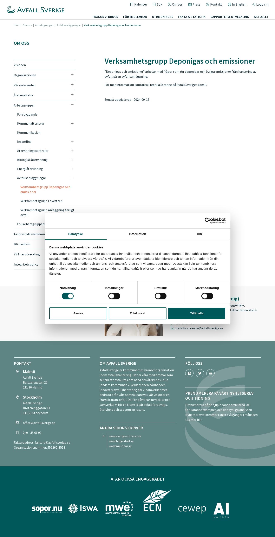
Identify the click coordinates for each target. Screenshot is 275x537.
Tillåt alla (196, 313)
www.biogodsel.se (121, 441)
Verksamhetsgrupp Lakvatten (41, 201)
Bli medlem (22, 244)
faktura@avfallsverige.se (52, 442)
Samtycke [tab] (75, 234)
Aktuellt (261, 17)
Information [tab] (137, 234)
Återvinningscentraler (32, 151)
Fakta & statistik (191, 17)
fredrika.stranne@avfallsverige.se (199, 328)
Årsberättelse (23, 95)
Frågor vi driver (105, 17)
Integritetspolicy (26, 264)
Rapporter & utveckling (229, 17)
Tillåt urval (137, 313)
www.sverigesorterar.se (125, 436)
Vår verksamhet (25, 85)
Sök (157, 5)
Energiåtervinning (30, 169)
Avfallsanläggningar (69, 25)
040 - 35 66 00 (32, 433)
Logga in (260, 5)
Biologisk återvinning (32, 160)
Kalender (138, 5)
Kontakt (214, 5)
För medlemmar (135, 17)
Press (194, 5)
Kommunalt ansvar (30, 123)
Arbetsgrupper (44, 25)
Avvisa (78, 313)
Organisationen (25, 75)
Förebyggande (27, 114)
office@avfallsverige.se (39, 423)
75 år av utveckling (27, 254)
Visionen (20, 65)
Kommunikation (28, 132)
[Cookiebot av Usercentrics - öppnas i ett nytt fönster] (208, 221)
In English (237, 5)
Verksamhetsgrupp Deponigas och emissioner (45, 189)
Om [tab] (199, 234)
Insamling (24, 141)
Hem (16, 25)
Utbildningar (162, 17)
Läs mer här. (193, 420)
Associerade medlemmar (31, 234)
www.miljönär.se (120, 446)
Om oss (175, 5)
